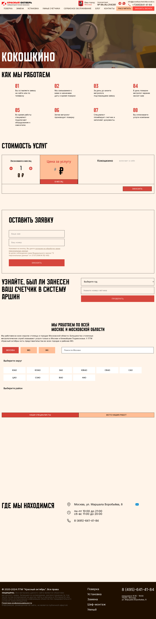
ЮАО (14, 369)
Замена (20, 8)
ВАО (61, 377)
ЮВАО (84, 369)
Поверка (8, 8)
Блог (98, 8)
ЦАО (14, 377)
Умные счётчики (51, 8)
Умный (92, 608)
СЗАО (37, 377)
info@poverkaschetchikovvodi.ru (141, 2)
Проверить (118, 298)
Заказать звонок (143, 8)
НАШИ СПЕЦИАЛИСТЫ (40, 414)
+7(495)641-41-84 (140, 4)
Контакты (109, 8)
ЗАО (61, 369)
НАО (84, 377)
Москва (10, 349)
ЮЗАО (38, 369)
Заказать (37, 262)
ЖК (47, 349)
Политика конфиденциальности (17, 602)
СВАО (107, 369)
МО (28, 349)
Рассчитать (124, 8)
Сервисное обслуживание (78, 8)
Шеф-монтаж (96, 603)
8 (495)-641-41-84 (83, 520)
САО (130, 369)
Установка (33, 8)
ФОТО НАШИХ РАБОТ (116, 414)
